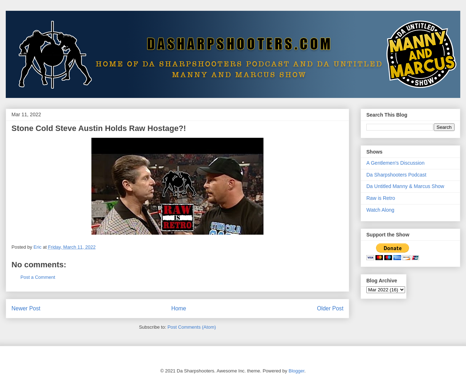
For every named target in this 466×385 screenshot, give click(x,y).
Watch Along (380, 210)
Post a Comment (37, 277)
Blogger (296, 371)
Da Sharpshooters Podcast (396, 175)
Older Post (330, 308)
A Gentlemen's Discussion (395, 163)
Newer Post (26, 308)
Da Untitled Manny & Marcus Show (405, 186)
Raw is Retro (380, 198)
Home (178, 308)
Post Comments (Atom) (191, 327)
